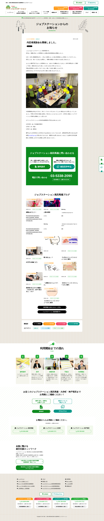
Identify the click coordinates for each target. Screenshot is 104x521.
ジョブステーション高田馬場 (42, 18)
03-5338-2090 (61, 176)
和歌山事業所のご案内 (79, 506)
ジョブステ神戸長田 (73, 323)
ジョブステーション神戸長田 (61, 498)
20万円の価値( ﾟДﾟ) (31, 262)
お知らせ (37, 39)
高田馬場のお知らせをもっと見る (52, 307)
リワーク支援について (46, 12)
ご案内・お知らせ (52, 18)
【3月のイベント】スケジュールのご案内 (69, 283)
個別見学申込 (64, 167)
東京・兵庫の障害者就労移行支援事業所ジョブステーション (19, 2)
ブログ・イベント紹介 (36, 209)
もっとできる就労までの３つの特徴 (34, 12)
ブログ (86, 12)
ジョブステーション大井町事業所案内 (51, 486)
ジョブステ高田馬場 (30, 39)
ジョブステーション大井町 (43, 498)
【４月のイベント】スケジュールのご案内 (69, 258)
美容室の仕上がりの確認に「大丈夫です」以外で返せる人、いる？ (34, 289)
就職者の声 (54, 12)
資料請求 (40, 167)
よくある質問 (69, 483)
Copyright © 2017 (40, 516)
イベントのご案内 (46, 328)
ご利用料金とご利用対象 (23, 488)
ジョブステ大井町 (61, 323)
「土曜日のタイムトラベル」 (51, 283)
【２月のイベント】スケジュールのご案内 (51, 301)
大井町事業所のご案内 (42, 506)
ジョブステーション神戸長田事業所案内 (51, 488)
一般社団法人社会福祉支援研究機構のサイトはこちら (29, 467)
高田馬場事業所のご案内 (24, 506)
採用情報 (68, 479)
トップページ (10, 12)
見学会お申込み (63, 411)
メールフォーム (32, 135)
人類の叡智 (47, 212)
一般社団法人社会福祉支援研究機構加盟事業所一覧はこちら (29, 461)
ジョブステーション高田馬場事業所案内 (51, 483)
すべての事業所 (37, 323)
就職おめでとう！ (31, 212)
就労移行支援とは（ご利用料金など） (64, 12)
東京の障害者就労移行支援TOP (29, 18)
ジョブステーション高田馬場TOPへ (52, 311)
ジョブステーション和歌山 (80, 498)
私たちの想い (69, 481)
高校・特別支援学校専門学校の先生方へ (77, 12)
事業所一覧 (94, 12)
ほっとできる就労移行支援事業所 (21, 12)
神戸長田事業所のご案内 (61, 506)
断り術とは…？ (48, 257)
